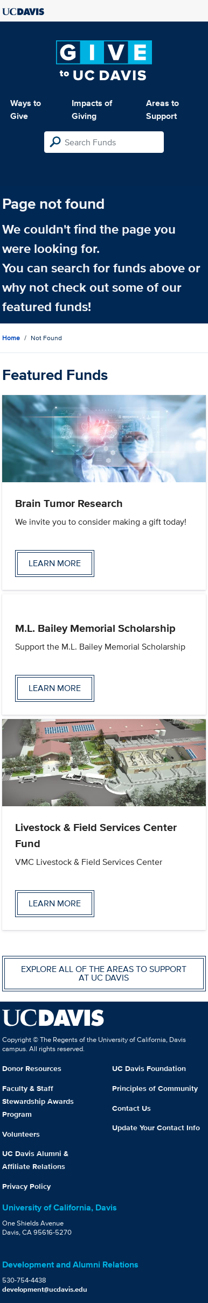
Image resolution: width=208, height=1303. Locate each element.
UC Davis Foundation (149, 1068)
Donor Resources (31, 1068)
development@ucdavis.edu (44, 1289)
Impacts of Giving (92, 109)
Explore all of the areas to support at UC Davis (103, 973)
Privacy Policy (26, 1186)
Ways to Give (25, 109)
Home (11, 337)
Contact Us (131, 1108)
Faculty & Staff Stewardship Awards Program (38, 1101)
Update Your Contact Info (156, 1127)
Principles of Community (155, 1088)
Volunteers (21, 1134)
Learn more (55, 563)
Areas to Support (162, 109)
